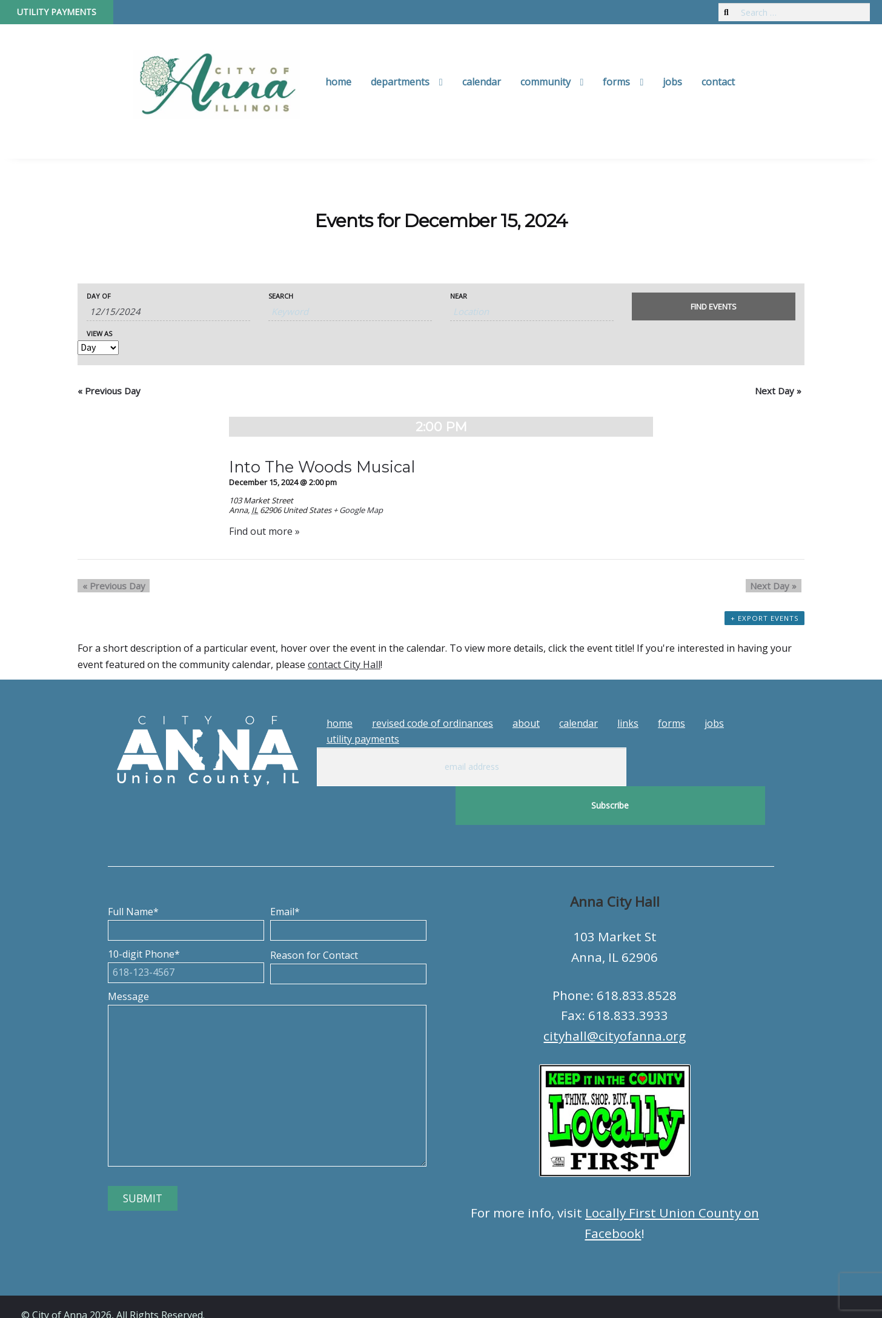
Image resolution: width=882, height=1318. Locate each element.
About (526, 723)
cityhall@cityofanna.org (614, 996)
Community (545, 81)
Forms (616, 81)
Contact (718, 81)
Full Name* (186, 882)
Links (627, 723)
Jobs (672, 81)
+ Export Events (765, 624)
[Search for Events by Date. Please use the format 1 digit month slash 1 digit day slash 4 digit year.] (168, 311)
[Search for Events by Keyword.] (350, 311)
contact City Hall (344, 664)
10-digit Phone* (186, 924)
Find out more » (264, 531)
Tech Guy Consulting (258, 1298)
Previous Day (109, 391)
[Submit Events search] (713, 306)
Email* (348, 882)
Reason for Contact (348, 925)
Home (338, 81)
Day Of (99, 296)
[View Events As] (98, 347)
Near (458, 296)
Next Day (778, 391)
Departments (400, 81)
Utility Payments (56, 12)
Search (280, 296)
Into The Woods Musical (322, 466)
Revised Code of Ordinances (432, 723)
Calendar (481, 81)
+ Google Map (358, 510)
